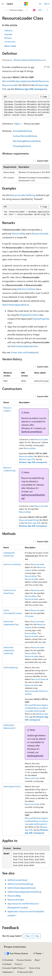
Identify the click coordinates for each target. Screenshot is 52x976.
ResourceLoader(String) (29, 520)
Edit (47, 66)
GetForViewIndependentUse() (21, 887)
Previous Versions (24, 960)
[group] (26, 108)
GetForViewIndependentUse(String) (8, 650)
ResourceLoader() (26, 456)
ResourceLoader (41, 439)
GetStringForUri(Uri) (12, 786)
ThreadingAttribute (22, 146)
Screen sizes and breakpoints (25, 352)
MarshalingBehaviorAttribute (26, 140)
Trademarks (7, 972)
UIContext (29, 616)
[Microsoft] (26, 4)
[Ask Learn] (34, 10)
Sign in (47, 3)
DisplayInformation (29, 314)
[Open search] (40, 3)
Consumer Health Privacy (13, 968)
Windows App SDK (27, 459)
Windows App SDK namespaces (30, 88)
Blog (37, 960)
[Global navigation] (3, 3)
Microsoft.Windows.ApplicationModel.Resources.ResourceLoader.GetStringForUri (36, 821)
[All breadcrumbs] (4, 10)
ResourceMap (18, 233)
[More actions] (47, 10)
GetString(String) (10, 667)
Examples (8, 34)
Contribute (6, 964)
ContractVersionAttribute (25, 135)
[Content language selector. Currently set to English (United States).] (15, 946)
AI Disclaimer (7, 960)
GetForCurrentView (26, 288)
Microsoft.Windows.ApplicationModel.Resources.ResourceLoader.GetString (36, 708)
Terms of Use (34, 968)
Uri (26, 772)
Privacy (18, 964)
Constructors (10, 41)
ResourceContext (40, 233)
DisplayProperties (40, 318)
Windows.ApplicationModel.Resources (18, 10)
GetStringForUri (35, 755)
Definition (8, 30)
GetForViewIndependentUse (15, 304)
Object (17, 123)
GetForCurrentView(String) (20, 883)
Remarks (8, 38)
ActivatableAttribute (22, 130)
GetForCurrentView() (31, 431)
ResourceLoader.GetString (22, 195)
